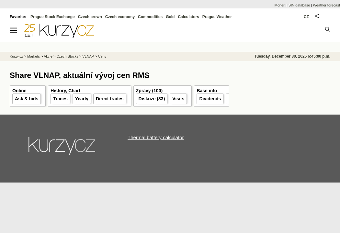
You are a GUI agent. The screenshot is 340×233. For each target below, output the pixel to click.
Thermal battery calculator (156, 137)
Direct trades (110, 98)
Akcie (48, 56)
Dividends (210, 98)
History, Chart (65, 90)
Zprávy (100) (149, 90)
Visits (178, 98)
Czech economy (120, 17)
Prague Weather (217, 17)
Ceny (102, 56)
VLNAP (88, 56)
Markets (33, 56)
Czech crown (90, 17)
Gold (170, 17)
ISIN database (299, 5)
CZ (306, 17)
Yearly (81, 98)
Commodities (150, 17)
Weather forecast (326, 5)
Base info (207, 90)
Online (19, 90)
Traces (60, 98)
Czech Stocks (67, 56)
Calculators (188, 17)
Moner (280, 5)
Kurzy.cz (16, 56)
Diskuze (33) (152, 98)
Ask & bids (26, 98)
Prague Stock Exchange (52, 17)
